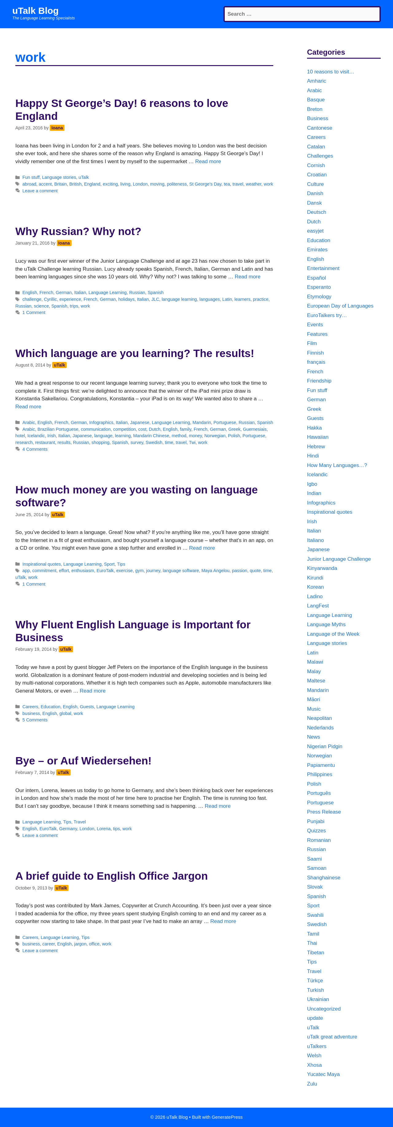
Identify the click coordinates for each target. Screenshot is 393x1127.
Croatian (317, 175)
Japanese (140, 422)
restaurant (45, 442)
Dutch (155, 429)
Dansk (314, 203)
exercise (124, 570)
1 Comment (33, 312)
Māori (313, 699)
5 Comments (35, 719)
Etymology (319, 297)
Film (312, 343)
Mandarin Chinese (151, 435)
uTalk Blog (35, 11)
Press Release (324, 812)
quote (255, 570)
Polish (234, 435)
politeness (177, 184)
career (48, 943)
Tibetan (315, 953)
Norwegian (214, 435)
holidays (126, 299)
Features (317, 334)
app (26, 570)
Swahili (315, 915)
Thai (312, 943)
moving (157, 184)
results (64, 442)
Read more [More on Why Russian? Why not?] (247, 277)
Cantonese (319, 128)
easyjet (315, 231)
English (29, 292)
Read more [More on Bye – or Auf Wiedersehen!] (218, 806)
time (169, 442)
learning (122, 435)
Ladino (315, 596)
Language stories (59, 177)
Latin (227, 299)
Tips (121, 564)
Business (317, 118)
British (75, 184)
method (179, 435)
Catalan (316, 147)
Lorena (104, 828)
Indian (314, 493)
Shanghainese (323, 878)
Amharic (316, 81)
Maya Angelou (215, 570)
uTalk (84, 177)
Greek (234, 429)
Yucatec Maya (323, 1074)
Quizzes (316, 831)
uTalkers (316, 1046)
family (185, 429)
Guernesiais (255, 429)
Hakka (314, 428)
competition (124, 429)
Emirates (317, 250)
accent (45, 184)
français (316, 362)
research (24, 442)
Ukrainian (318, 999)
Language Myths (326, 624)
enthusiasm (83, 570)
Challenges (320, 156)
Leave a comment (40, 190)
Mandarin (202, 422)
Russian (137, 292)
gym (139, 570)
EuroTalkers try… (327, 315)
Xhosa (314, 1065)
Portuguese (224, 422)
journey (153, 570)
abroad (29, 184)
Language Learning (107, 292)
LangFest (318, 606)
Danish (315, 193)
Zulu (312, 1084)
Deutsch (316, 212)
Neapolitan (319, 718)
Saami (314, 859)
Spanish (156, 292)
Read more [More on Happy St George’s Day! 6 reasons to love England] (208, 161)
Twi (192, 442)
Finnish (315, 353)
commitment (44, 570)
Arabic (28, 422)
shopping (100, 442)
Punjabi (316, 821)
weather (253, 184)
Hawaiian (318, 437)
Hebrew (316, 447)
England (92, 184)
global (66, 713)
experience (70, 299)
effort (64, 570)
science (41, 306)
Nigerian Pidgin (324, 746)
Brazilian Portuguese (57, 429)
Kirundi (315, 578)
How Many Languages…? (337, 465)
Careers (30, 706)
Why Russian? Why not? (78, 231)
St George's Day (205, 184)
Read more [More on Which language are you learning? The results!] (28, 407)
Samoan (316, 868)
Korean (315, 587)
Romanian (319, 840)
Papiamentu (321, 765)
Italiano (315, 540)
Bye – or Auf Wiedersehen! (83, 761)
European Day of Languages (340, 306)
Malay (314, 671)
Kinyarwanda (322, 568)
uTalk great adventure (332, 1037)
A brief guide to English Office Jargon (111, 876)
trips (74, 306)
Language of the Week (333, 634)
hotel (20, 435)
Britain (60, 184)
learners (242, 299)
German (64, 292)
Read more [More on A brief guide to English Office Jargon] (223, 921)
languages (209, 299)
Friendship (319, 381)
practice (261, 299)
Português (319, 793)
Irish (51, 435)
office (94, 943)
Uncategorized (324, 1009)
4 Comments (35, 449)
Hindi (313, 456)
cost (142, 429)
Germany (68, 828)
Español (316, 278)
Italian (80, 292)
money (195, 435)
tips (116, 828)
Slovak (315, 887)
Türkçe (315, 981)
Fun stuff (31, 177)
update (315, 1018)
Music (314, 709)
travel (237, 184)
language (103, 435)
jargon (80, 943)
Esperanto (319, 287)
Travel (80, 821)
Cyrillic (50, 299)
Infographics (101, 422)
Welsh (314, 1055)
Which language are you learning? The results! (134, 353)
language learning (179, 299)
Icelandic (36, 435)
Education (50, 706)
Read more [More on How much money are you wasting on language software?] (202, 548)
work (268, 184)
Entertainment (323, 268)
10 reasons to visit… (330, 72)
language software (181, 570)
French (46, 292)
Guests (87, 706)
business (31, 713)
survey (136, 442)
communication (96, 429)
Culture (315, 184)
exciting (110, 184)
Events (315, 325)
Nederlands (320, 728)
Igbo (312, 484)
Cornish (316, 165)
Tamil (313, 934)
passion (239, 570)
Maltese (316, 681)
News (313, 737)
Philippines (319, 774)
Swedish (154, 442)
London (140, 184)
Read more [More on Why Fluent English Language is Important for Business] (93, 691)
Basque (316, 100)
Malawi (315, 662)
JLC (155, 299)
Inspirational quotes (41, 564)
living (125, 184)
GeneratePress (227, 1117)
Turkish (315, 990)
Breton (314, 109)
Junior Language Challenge (339, 559)
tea (227, 184)
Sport (109, 564)
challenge (31, 299)
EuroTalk (105, 570)
